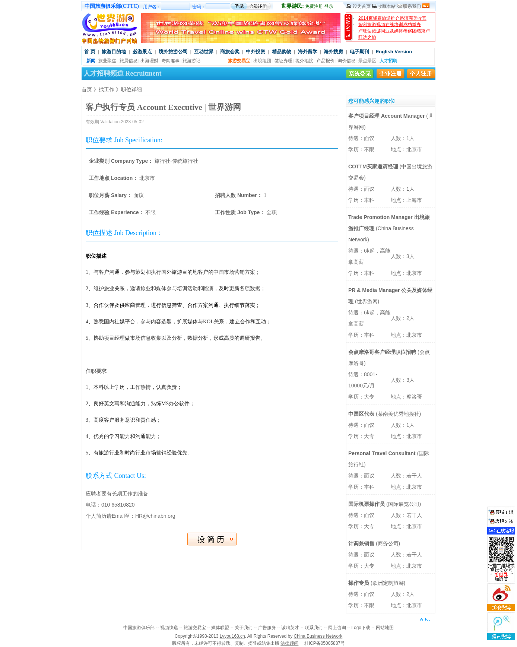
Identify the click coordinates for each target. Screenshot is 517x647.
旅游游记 (191, 60)
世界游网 (367, 301)
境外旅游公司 (173, 51)
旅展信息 (128, 60)
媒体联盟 (220, 627)
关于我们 (244, 627)
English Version (394, 51)
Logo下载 (360, 627)
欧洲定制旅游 (388, 583)
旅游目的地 (114, 51)
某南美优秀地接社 (398, 414)
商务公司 (388, 543)
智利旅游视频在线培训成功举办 (389, 24)
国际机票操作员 (367, 504)
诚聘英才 (290, 627)
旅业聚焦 (107, 60)
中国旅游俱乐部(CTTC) (112, 6)
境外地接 (304, 60)
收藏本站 (387, 6)
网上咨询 (337, 627)
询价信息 (346, 60)
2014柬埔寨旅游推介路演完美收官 (392, 18)
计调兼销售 (362, 543)
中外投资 (255, 51)
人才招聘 (388, 60)
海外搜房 (333, 51)
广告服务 (267, 627)
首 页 (89, 51)
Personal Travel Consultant (382, 453)
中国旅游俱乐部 (139, 627)
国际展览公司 (403, 504)
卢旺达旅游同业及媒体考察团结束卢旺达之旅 (394, 34)
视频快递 (169, 627)
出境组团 (262, 60)
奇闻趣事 (171, 60)
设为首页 (362, 6)
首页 (87, 89)
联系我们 (412, 6)
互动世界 (203, 51)
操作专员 (359, 583)
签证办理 (283, 60)
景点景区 (367, 60)
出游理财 (149, 60)
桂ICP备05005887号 (324, 643)
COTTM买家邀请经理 (374, 166)
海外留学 (307, 51)
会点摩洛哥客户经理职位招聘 (383, 352)
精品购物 (281, 51)
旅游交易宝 (195, 627)
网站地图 (385, 627)
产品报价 (325, 60)
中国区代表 (362, 414)
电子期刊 (359, 51)
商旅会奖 (230, 51)
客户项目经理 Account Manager (387, 116)
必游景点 (142, 51)
